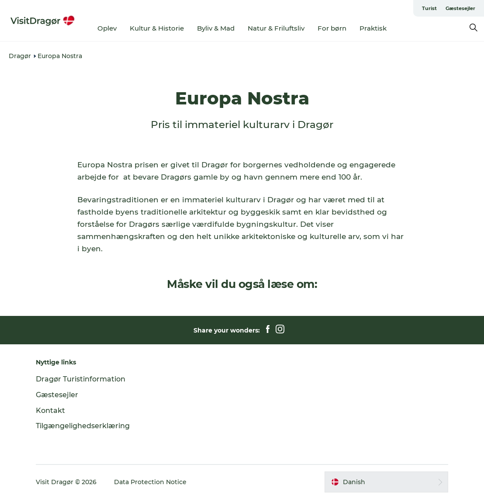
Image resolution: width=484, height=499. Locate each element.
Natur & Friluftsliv (276, 28)
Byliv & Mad (216, 28)
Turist (429, 8)
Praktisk (373, 28)
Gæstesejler (460, 8)
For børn (332, 28)
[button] (386, 481)
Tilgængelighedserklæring (83, 426)
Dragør (20, 56)
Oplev (107, 28)
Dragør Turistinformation (80, 379)
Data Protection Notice (150, 482)
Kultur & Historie (157, 28)
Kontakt (50, 410)
